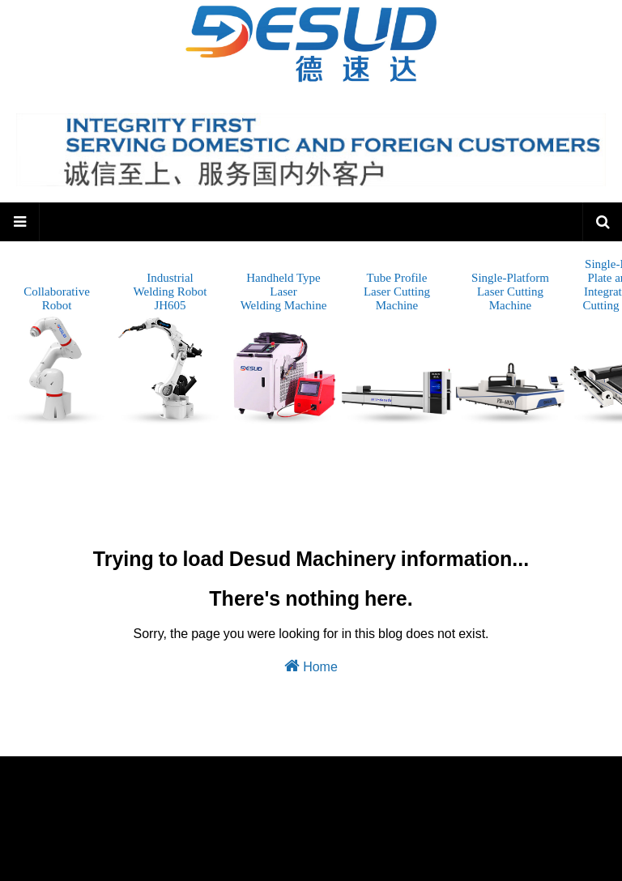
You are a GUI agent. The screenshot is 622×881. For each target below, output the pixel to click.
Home (311, 666)
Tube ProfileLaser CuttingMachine (397, 348)
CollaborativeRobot (56, 355)
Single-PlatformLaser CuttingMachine (510, 348)
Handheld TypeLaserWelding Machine (283, 348)
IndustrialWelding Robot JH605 (170, 348)
